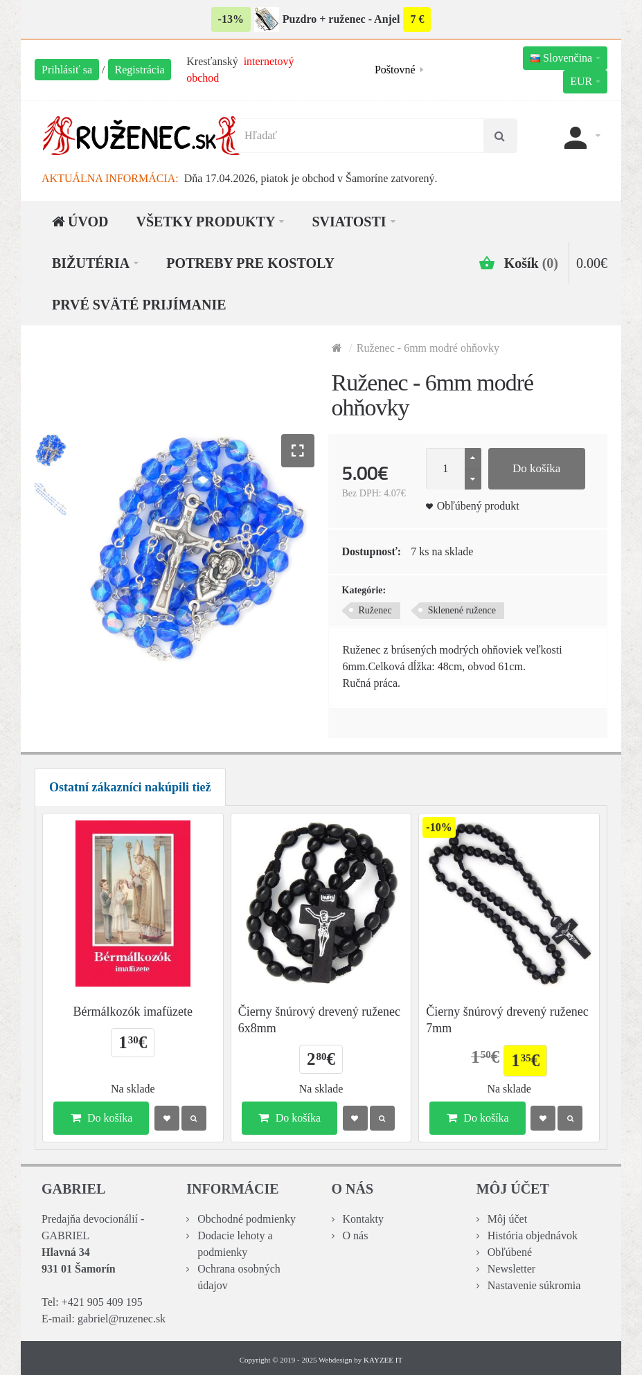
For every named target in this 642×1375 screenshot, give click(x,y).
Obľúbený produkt (478, 506)
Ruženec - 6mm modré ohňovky (428, 348)
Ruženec (375, 610)
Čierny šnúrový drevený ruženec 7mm (507, 1020)
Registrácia (140, 69)
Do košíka (536, 468)
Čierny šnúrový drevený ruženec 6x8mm (319, 1020)
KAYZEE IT (383, 1360)
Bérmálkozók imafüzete (133, 1011)
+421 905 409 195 (102, 1302)
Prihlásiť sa (67, 69)
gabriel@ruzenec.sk (122, 1318)
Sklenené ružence (462, 610)
